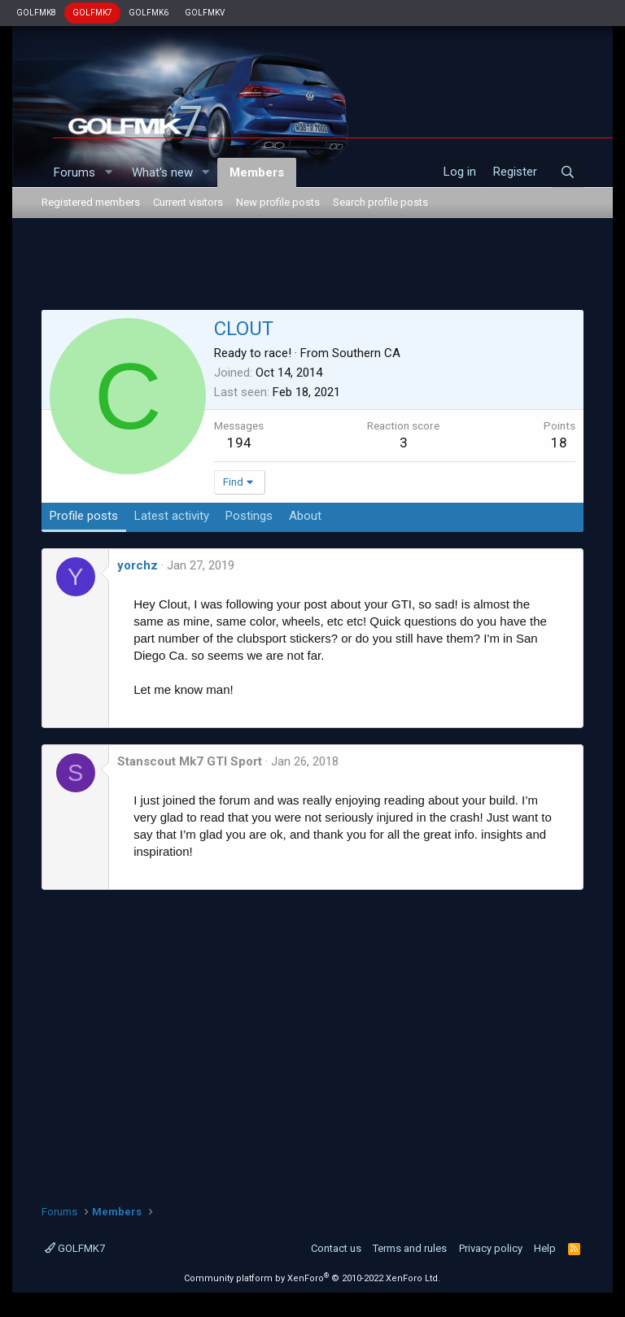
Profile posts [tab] (84, 515)
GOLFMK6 (148, 12)
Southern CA (366, 353)
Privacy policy (490, 1248)
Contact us (336, 1248)
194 (239, 442)
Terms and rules (410, 1248)
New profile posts (278, 202)
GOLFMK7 (92, 12)
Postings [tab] (249, 515)
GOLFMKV (205, 12)
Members (256, 172)
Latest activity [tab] (171, 515)
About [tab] (305, 515)
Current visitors (188, 202)
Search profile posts (380, 202)
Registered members (91, 202)
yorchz (137, 565)
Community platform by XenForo (312, 1278)
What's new (162, 172)
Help (545, 1248)
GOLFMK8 (36, 12)
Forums (74, 172)
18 (559, 442)
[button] (108, 173)
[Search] (567, 172)
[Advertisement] (312, 266)
